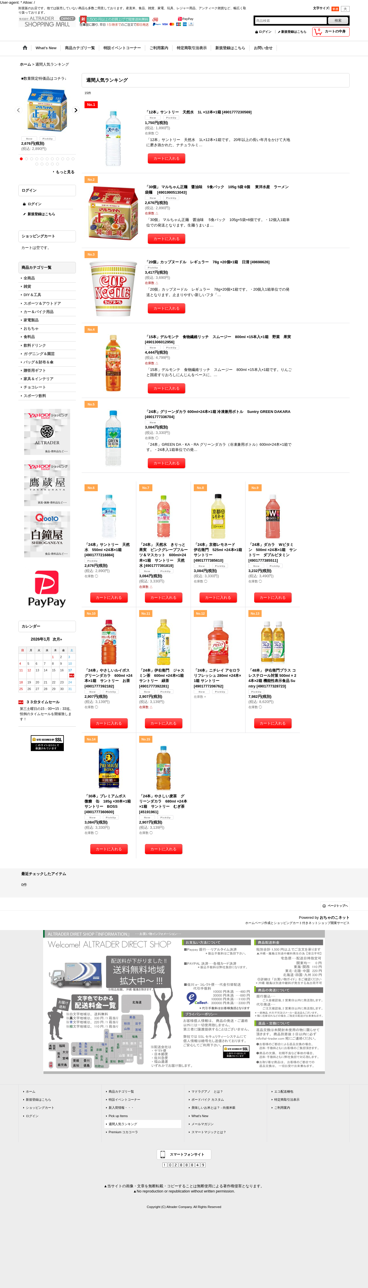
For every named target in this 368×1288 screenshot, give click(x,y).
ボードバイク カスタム (207, 1099)
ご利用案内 (282, 1107)
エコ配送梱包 (283, 1091)
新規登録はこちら (293, 31)
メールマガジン (202, 1124)
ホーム (30, 1091)
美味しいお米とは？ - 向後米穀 (213, 1107)
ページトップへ (338, 905)
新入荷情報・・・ (121, 1107)
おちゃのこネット (335, 917)
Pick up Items (118, 1116)
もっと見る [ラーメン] (65, 172)
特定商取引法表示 (287, 1099)
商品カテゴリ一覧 (121, 1091)
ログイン (265, 31)
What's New (199, 1116)
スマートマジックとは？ (208, 1132)
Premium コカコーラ (123, 1132)
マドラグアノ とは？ (207, 1091)
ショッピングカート (40, 1107)
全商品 (29, 278)
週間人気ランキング (123, 1124)
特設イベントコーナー (124, 1099)
